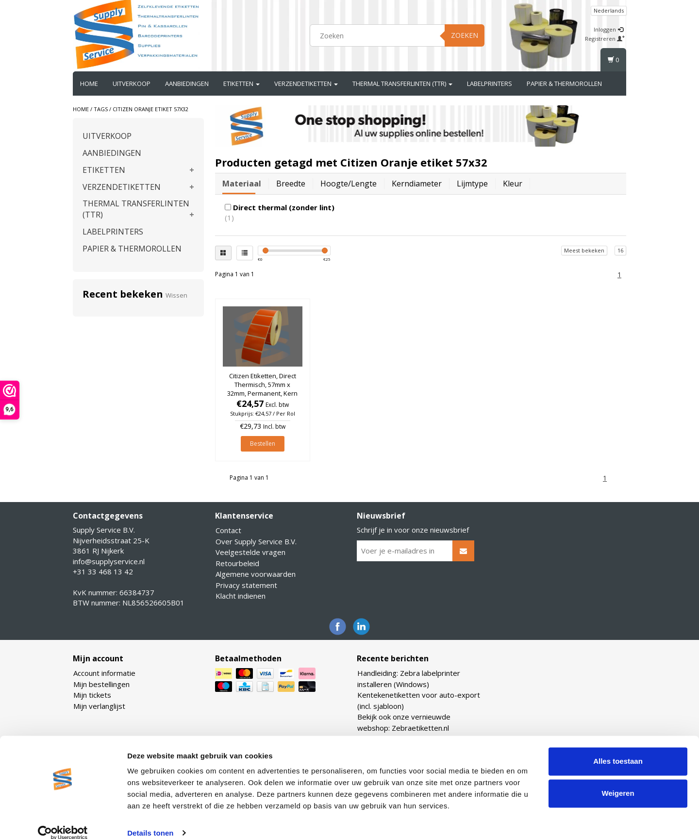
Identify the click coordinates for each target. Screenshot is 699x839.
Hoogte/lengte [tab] (348, 183)
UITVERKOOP (131, 83)
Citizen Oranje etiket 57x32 (150, 109)
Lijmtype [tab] (472, 183)
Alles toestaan (618, 748)
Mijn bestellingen (101, 684)
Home (89, 83)
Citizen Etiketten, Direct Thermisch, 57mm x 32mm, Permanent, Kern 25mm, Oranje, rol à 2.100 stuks (262, 393)
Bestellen (262, 443)
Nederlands (609, 10)
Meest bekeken (584, 250)
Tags (101, 109)
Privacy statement (246, 585)
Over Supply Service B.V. (256, 541)
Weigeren (617, 780)
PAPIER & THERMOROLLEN (564, 83)
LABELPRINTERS (489, 83)
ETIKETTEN (241, 83)
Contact (228, 530)
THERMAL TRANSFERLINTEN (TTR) (402, 83)
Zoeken (464, 35)
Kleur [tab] (512, 183)
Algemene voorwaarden (256, 574)
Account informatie (104, 673)
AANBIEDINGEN (187, 83)
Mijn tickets (92, 695)
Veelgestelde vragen (250, 552)
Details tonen (150, 820)
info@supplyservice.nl (109, 561)
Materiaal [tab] (241, 183)
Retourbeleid (237, 563)
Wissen (176, 295)
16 (620, 250)
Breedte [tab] (290, 183)
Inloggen (608, 29)
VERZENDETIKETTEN (306, 83)
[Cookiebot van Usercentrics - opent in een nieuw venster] (62, 820)
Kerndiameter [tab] (417, 183)
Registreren (605, 38)
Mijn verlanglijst (99, 706)
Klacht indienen (241, 596)
